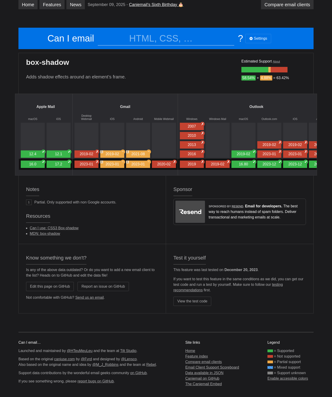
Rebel (151, 365)
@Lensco (129, 359)
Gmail (125, 107)
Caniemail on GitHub (202, 378)
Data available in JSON (204, 373)
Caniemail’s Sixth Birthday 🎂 (156, 4)
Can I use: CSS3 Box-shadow (54, 228)
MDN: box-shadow (45, 234)
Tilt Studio (128, 351)
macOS (32, 119)
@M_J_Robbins (105, 365)
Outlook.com (269, 119)
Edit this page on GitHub (50, 286)
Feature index (196, 356)
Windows (192, 119)
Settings (258, 38)
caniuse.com (64, 359)
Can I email (70, 38)
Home (28, 4)
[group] (254, 69)
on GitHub (138, 373)
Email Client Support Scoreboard (212, 367)
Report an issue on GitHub (103, 286)
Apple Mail (45, 107)
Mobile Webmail (164, 119)
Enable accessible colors (287, 378)
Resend (237, 206)
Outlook (256, 107)
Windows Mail (217, 119)
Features (52, 4)
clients (287, 4)
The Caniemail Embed (203, 384)
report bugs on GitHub (95, 381)
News (75, 4)
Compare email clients (203, 362)
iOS (58, 119)
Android (138, 119)
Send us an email (89, 297)
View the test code (192, 301)
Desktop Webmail (86, 117)
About (276, 61)
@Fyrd (86, 359)
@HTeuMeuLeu (79, 351)
